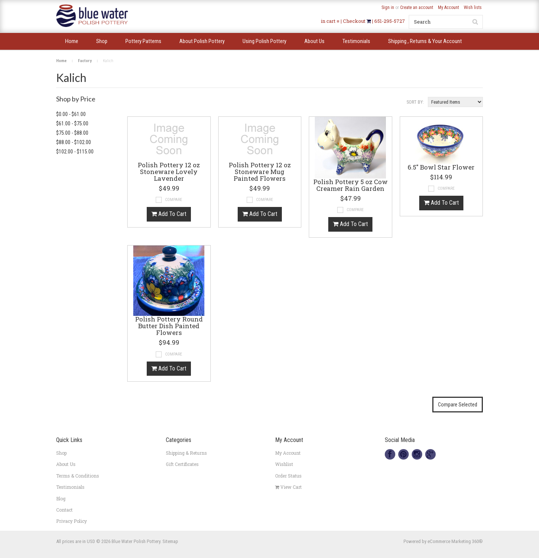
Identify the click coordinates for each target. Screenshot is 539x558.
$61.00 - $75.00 (72, 123)
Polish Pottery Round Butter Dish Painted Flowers (169, 326)
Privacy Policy (71, 521)
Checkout (354, 21)
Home (61, 60)
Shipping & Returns (186, 453)
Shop (61, 453)
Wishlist (284, 464)
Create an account (416, 7)
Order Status (288, 476)
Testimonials (70, 487)
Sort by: (415, 102)
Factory (85, 60)
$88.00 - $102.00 (73, 142)
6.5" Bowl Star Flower (441, 167)
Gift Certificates (182, 464)
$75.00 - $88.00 (72, 133)
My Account (448, 7)
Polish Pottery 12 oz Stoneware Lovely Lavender (169, 172)
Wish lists (473, 7)
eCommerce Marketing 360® (455, 541)
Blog (61, 498)
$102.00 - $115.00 (75, 152)
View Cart (288, 487)
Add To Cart (168, 213)
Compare (173, 199)
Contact (64, 510)
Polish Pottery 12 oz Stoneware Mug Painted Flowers (260, 172)
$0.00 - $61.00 (71, 114)
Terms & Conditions (77, 476)
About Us (66, 464)
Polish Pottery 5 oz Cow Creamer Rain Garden (350, 186)
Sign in (387, 7)
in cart (328, 21)
